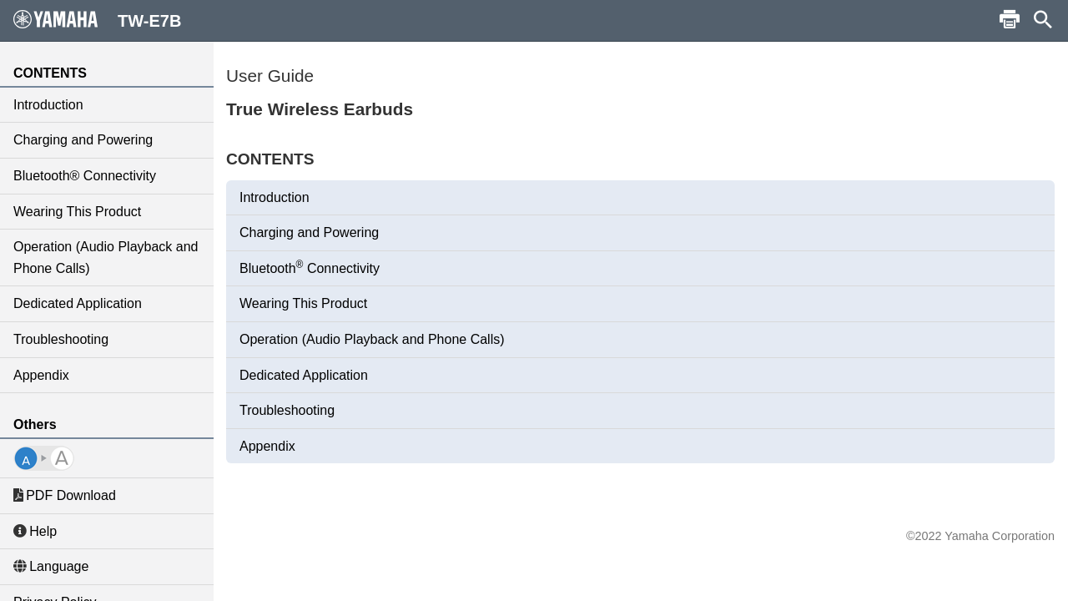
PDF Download (64, 495)
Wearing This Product (77, 212)
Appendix (41, 375)
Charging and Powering (83, 140)
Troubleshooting (60, 339)
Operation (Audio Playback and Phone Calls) (105, 257)
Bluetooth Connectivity (309, 267)
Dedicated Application (77, 303)
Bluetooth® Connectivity (84, 176)
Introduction (48, 105)
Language (50, 566)
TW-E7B (97, 20)
